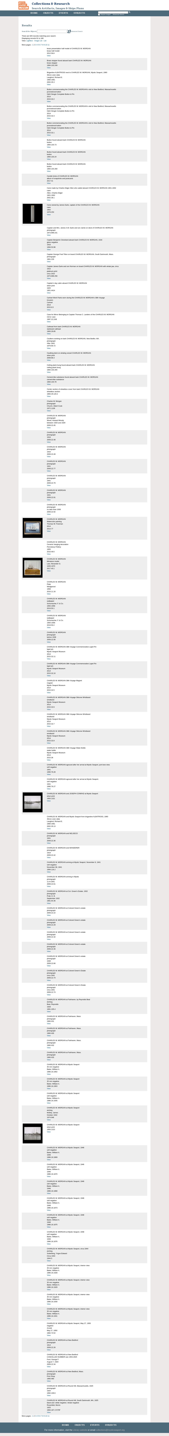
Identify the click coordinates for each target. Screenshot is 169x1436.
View (49, 56)
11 (48, 45)
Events (63, 13)
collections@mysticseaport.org (110, 1430)
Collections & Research (51, 4)
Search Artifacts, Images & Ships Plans (58, 8)
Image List (38, 41)
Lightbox (29, 41)
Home (34, 13)
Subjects (79, 13)
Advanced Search (118, 14)
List (45, 41)
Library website (80, 1430)
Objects (48, 13)
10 (46, 45)
